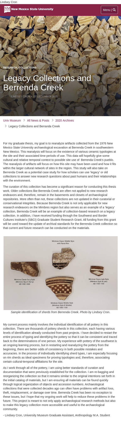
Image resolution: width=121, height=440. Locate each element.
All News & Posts (38, 120)
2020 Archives (64, 120)
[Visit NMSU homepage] (28, 5)
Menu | (109, 11)
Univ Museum (12, 120)
